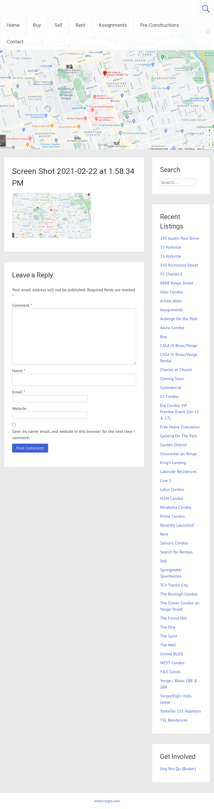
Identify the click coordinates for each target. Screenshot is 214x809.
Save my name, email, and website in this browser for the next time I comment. (73, 434)
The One (167, 627)
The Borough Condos (178, 594)
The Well (168, 644)
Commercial (170, 387)
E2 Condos (169, 396)
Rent (80, 25)
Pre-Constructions (159, 25)
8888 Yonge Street (176, 283)
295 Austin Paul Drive (179, 238)
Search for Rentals (176, 551)
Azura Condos (172, 327)
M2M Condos (171, 498)
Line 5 (165, 480)
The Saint (168, 636)
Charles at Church (176, 369)
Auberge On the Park (178, 318)
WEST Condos (172, 662)
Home (13, 25)
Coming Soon (172, 378)
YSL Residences (173, 720)
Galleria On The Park (178, 435)
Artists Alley (171, 300)
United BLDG (171, 653)
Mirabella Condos (175, 507)
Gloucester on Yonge (178, 453)
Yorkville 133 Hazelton (180, 711)
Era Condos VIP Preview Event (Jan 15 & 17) (179, 412)
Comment (22, 305)
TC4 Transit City (174, 585)
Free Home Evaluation (180, 426)
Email (18, 392)
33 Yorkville (170, 247)
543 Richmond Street (179, 265)
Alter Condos (171, 291)
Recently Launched (177, 525)
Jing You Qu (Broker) (178, 768)
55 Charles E (171, 274)
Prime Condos (172, 516)
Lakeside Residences (178, 471)
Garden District (173, 444)
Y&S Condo (170, 671)
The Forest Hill (173, 618)
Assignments (113, 25)
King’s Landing (173, 462)
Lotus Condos (172, 489)
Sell (58, 25)
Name (18, 370)
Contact (15, 41)
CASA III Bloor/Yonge (178, 345)
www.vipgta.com (107, 800)
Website (19, 408)
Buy (37, 25)
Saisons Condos (174, 543)
